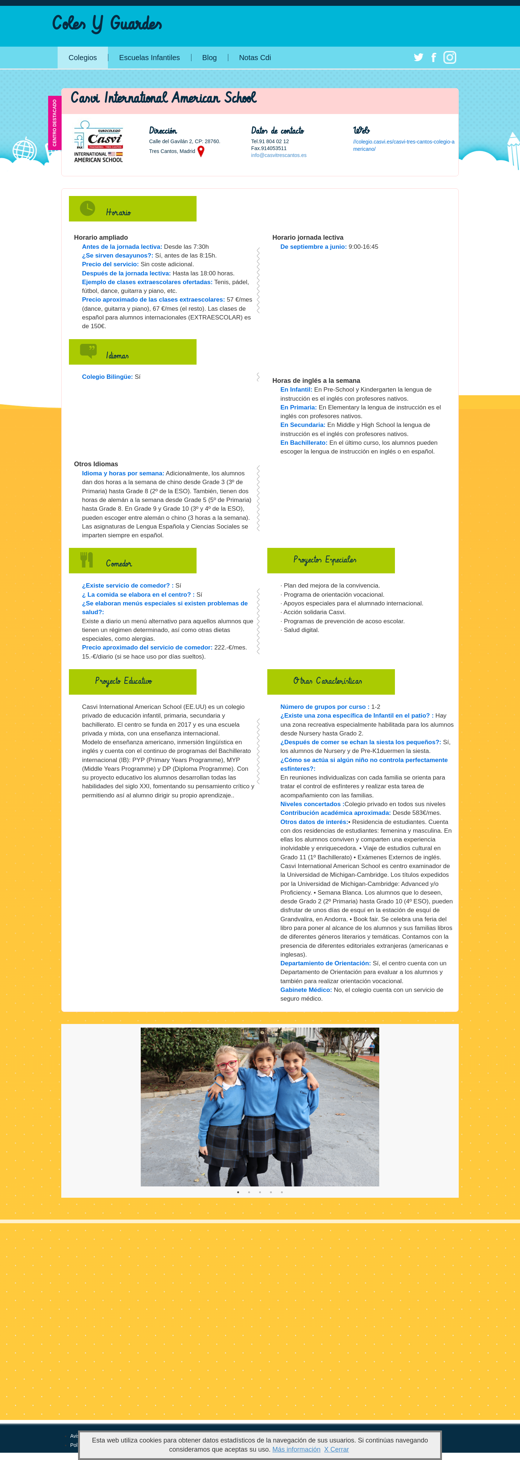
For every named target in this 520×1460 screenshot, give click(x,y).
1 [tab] (238, 1192)
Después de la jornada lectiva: (126, 273)
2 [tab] (249, 1192)
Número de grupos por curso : (325, 706)
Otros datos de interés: (314, 822)
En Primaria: (298, 407)
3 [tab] (260, 1192)
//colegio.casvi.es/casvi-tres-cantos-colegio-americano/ (404, 145)
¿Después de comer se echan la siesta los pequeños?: (360, 742)
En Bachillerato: (303, 442)
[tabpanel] (260, 1107)
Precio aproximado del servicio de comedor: (147, 647)
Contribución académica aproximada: (335, 812)
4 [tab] (271, 1192)
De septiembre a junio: (313, 246)
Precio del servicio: (110, 264)
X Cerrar (336, 1449)
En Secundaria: (303, 424)
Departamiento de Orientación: (325, 963)
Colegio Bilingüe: (107, 376)
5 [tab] (282, 1192)
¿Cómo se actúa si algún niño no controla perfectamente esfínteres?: (364, 764)
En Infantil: (296, 389)
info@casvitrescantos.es (279, 155)
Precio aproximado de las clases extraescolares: (153, 299)
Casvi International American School (163, 98)
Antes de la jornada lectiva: (122, 246)
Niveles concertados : (312, 804)
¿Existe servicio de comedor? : (128, 585)
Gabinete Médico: (306, 989)
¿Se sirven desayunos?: (118, 255)
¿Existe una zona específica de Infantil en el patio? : (357, 715)
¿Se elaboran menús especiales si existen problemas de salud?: (165, 608)
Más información (296, 1449)
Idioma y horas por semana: (123, 473)
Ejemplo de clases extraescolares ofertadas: (147, 282)
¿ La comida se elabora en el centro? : (138, 594)
